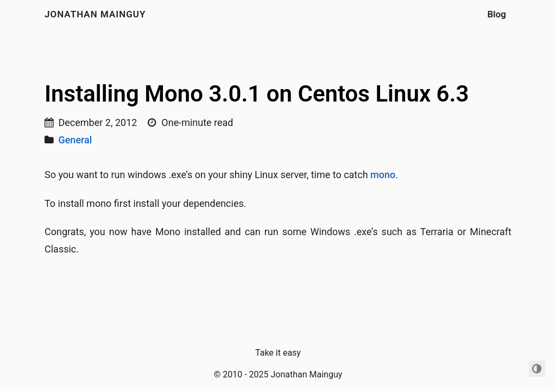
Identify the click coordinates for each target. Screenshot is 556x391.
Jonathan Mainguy (95, 14)
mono (382, 174)
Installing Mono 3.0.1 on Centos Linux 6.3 (257, 93)
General (75, 140)
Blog (497, 14)
